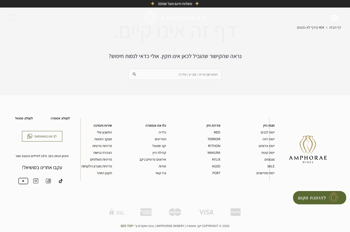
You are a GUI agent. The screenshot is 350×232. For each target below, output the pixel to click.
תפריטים (160, 139)
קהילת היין (159, 153)
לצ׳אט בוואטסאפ (45, 136)
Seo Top (127, 227)
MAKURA (214, 153)
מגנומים (270, 159)
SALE (271, 166)
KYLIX (216, 159)
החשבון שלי (104, 132)
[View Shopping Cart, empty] (12, 17)
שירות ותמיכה (103, 125)
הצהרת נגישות (102, 153)
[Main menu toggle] (334, 18)
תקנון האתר (104, 173)
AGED (216, 166)
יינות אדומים (267, 146)
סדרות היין (213, 125)
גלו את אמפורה (155, 125)
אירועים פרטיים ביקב (152, 159)
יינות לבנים (268, 132)
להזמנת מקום (312, 198)
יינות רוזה (268, 139)
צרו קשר (160, 173)
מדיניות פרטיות (102, 146)
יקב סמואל (159, 146)
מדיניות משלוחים (101, 159)
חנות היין (269, 125)
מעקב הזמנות (103, 139)
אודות (162, 166)
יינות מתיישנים (265, 173)
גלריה (162, 132)
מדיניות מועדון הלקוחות (96, 166)
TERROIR (214, 139)
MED (217, 132)
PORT (216, 173)
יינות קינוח (268, 153)
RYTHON (214, 146)
